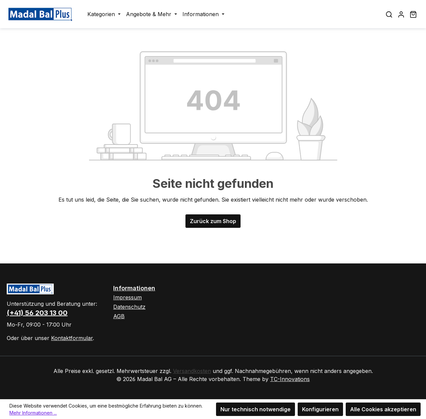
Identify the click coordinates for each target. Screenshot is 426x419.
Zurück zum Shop (213, 221)
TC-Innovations (290, 379)
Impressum (127, 297)
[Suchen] (389, 14)
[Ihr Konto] (401, 14)
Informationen (134, 288)
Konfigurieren (320, 409)
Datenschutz (129, 306)
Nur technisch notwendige (255, 409)
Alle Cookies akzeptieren (383, 409)
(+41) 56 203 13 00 (37, 313)
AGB (119, 316)
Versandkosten (192, 371)
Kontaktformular (72, 338)
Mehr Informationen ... (33, 413)
